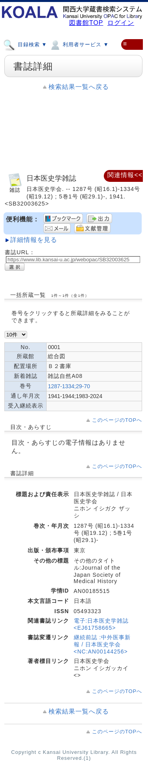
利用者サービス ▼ (79, 44)
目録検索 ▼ (25, 44)
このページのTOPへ (117, 420)
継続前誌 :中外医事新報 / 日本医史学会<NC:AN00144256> (102, 644)
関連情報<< (124, 175)
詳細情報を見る (33, 239)
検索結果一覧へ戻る (79, 86)
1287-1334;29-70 (69, 386)
